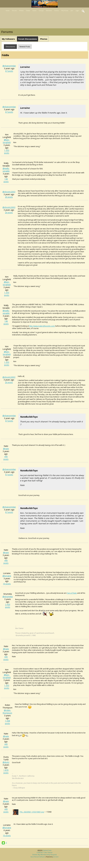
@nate (6, 448)
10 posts (7, 583)
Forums (14, 11)
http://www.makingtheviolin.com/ (42, 326)
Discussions (10, 46)
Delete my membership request (44, 855)
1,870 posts (5, 771)
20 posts (9, 197)
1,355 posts (6, 151)
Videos (28, 11)
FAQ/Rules (64, 11)
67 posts (9, 71)
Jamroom (56, 857)
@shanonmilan (9, 65)
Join (72, 11)
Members (49, 11)
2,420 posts (7, 605)
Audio (34, 11)
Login (77, 11)
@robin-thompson (7, 711)
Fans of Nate (72, 593)
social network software (38, 857)
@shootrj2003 (9, 191)
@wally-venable (6, 169)
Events (56, 11)
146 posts (6, 180)
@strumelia (8, 596)
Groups (41, 11)
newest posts (24, 46)
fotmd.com (47, 850)
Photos (21, 11)
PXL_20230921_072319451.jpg (32, 812)
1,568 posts (7, 722)
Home (7, 11)
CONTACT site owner (45, 852)
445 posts (5, 457)
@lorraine (7, 576)
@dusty (6, 762)
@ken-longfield (7, 141)
